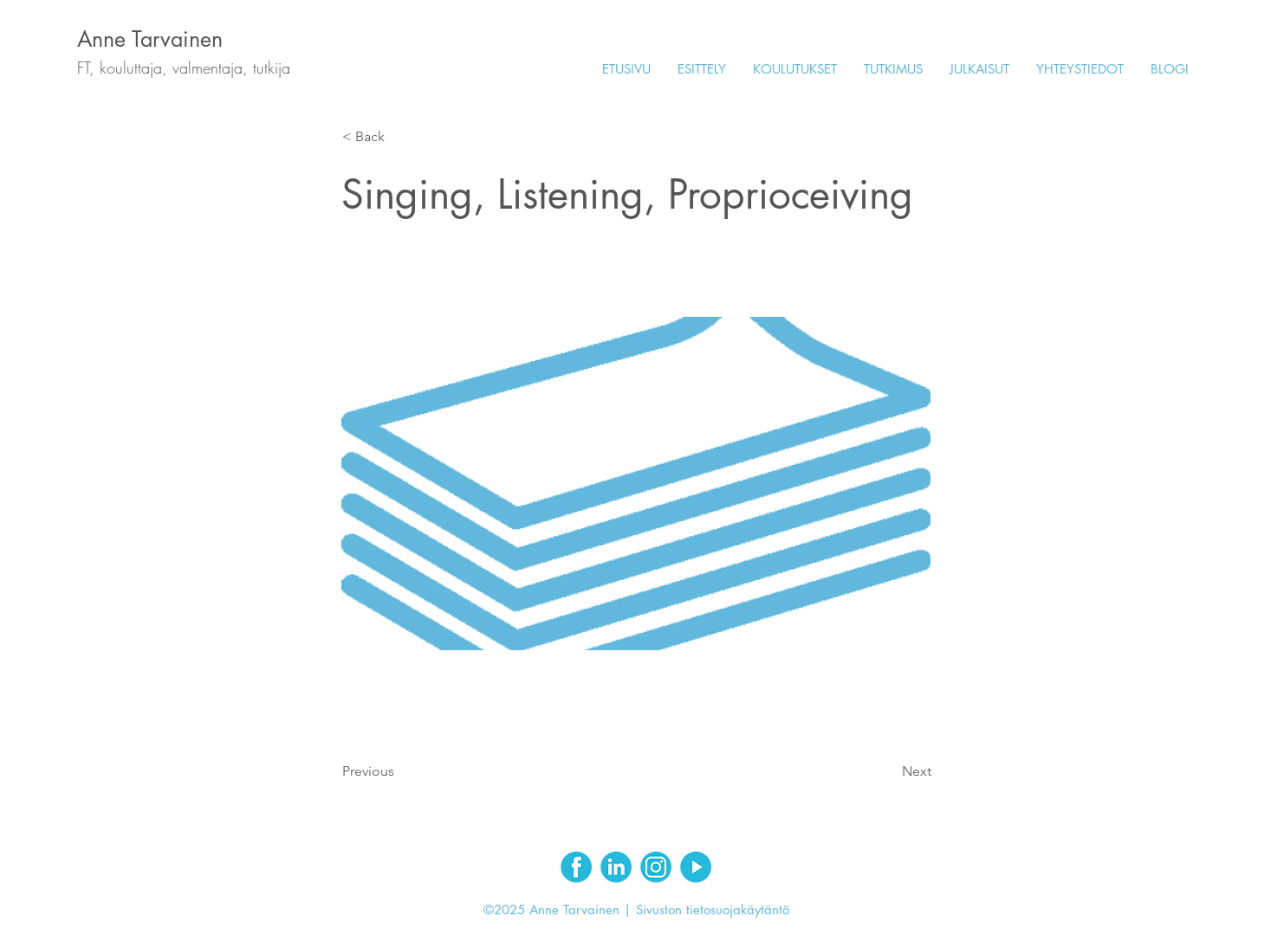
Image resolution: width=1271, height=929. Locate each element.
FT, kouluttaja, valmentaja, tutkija (183, 67)
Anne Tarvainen (150, 39)
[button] (794, 69)
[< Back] (399, 136)
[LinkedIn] (616, 866)
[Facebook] (576, 866)
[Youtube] (695, 866)
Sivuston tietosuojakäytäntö (712, 909)
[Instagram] (656, 866)
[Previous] (399, 771)
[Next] (888, 771)
